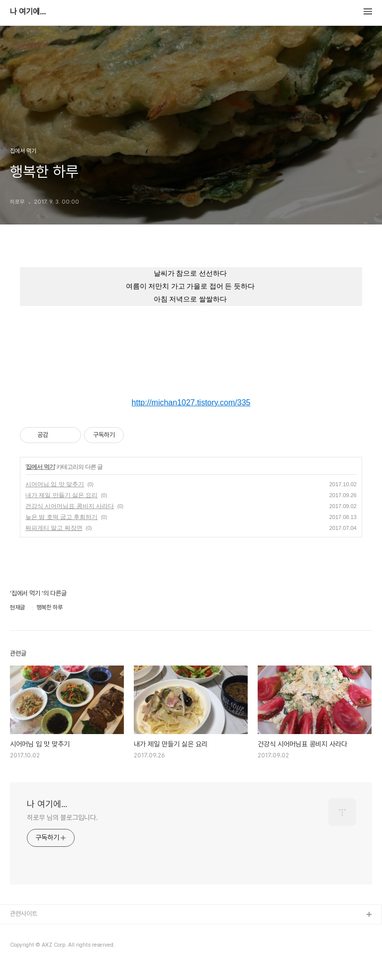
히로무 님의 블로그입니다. (62, 817)
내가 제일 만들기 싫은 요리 (61, 495)
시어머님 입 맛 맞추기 (54, 484)
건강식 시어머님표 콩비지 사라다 (69, 506)
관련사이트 (23, 913)
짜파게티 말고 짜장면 (54, 527)
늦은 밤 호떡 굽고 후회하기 (61, 517)
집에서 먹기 (40, 466)
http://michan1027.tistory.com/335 (191, 402)
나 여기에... (28, 11)
